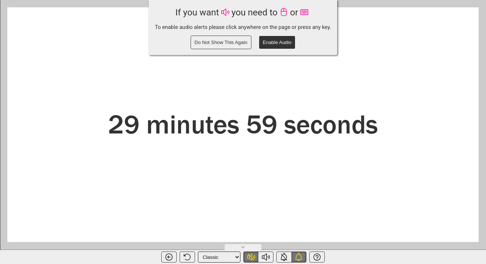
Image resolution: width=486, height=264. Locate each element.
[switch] (258, 257)
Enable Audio (277, 42)
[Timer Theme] (219, 257)
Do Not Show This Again (221, 42)
